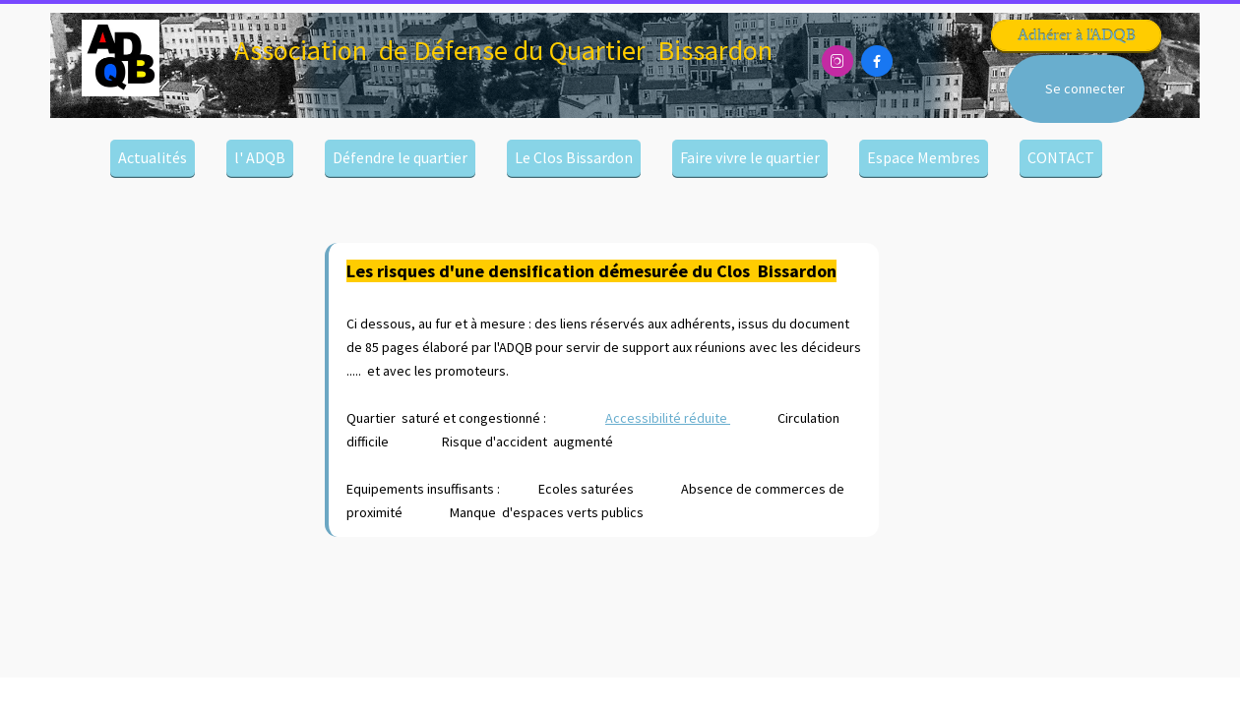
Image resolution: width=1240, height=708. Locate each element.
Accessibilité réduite (667, 418)
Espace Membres (923, 157)
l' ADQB (259, 157)
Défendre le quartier (400, 157)
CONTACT (1060, 157)
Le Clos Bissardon (574, 157)
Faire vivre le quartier (750, 157)
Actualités (152, 157)
